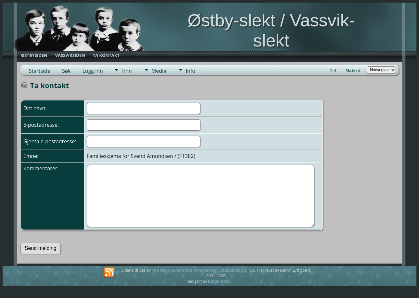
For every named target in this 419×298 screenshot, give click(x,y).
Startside (39, 70)
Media (158, 70)
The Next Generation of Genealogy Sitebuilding (197, 270)
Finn (126, 70)
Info (190, 70)
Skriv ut (353, 70)
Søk (66, 70)
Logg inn (93, 70)
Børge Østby (220, 281)
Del (332, 70)
